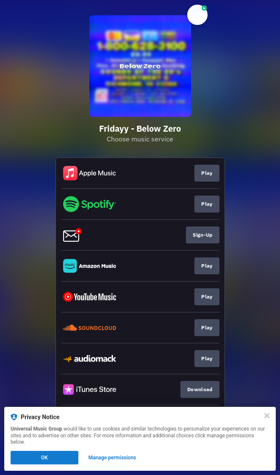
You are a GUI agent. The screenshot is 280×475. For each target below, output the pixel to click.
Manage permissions (112, 458)
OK (44, 458)
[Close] (267, 416)
